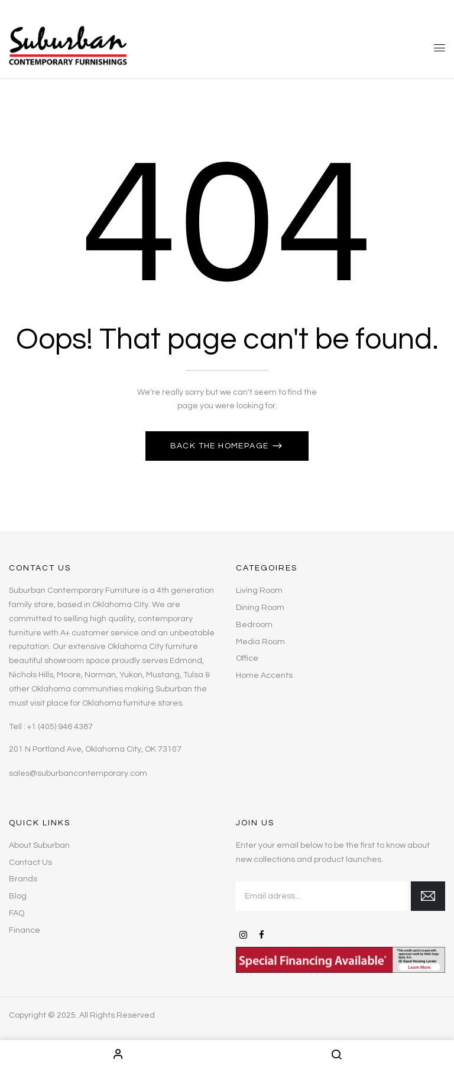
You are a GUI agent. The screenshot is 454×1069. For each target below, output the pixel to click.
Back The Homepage (220, 446)
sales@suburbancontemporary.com (78, 773)
